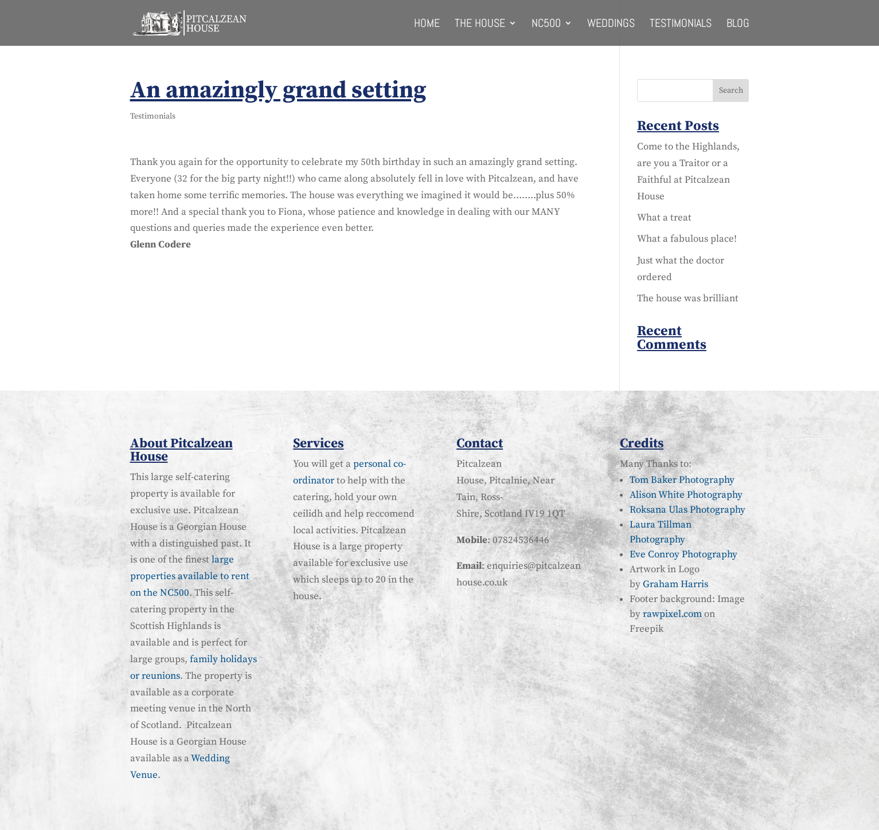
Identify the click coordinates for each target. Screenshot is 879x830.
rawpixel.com (672, 614)
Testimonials (681, 24)
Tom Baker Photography (682, 480)
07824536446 (521, 540)
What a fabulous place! (687, 239)
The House (480, 24)
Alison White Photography (686, 495)
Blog (737, 24)
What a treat (664, 217)
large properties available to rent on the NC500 (189, 576)
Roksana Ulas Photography (687, 509)
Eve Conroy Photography (683, 554)
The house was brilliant (688, 298)
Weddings (611, 24)
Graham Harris (675, 584)
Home (427, 24)
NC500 (546, 24)
